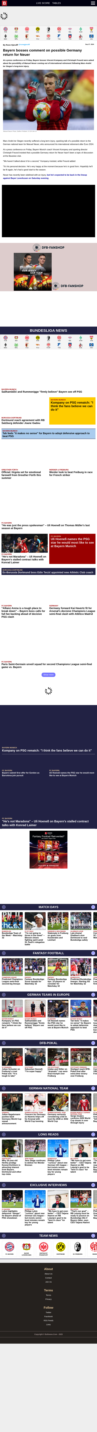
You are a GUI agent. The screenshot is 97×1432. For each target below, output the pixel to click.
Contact (48, 1348)
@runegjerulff (24, 78)
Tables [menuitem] (56, 3)
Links (48, 1395)
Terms (48, 1366)
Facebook (48, 1387)
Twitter (48, 1383)
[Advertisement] (48, 41)
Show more (48, 745)
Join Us (48, 1352)
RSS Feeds (48, 1391)
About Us (48, 1344)
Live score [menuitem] (43, 3)
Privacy (48, 1370)
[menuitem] (5, 3)
